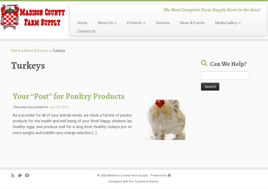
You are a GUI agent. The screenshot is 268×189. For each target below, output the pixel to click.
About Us (107, 23)
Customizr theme (146, 181)
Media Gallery (228, 23)
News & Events (192, 23)
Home (82, 23)
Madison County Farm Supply (128, 175)
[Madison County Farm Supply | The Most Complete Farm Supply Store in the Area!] (31, 17)
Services (163, 23)
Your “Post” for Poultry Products (69, 96)
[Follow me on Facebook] (28, 175)
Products (136, 23)
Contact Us (86, 31)
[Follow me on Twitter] (21, 175)
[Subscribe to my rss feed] (14, 175)
